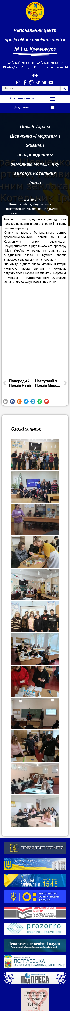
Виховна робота (20, 204)
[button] (52, 99)
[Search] (64, 88)
